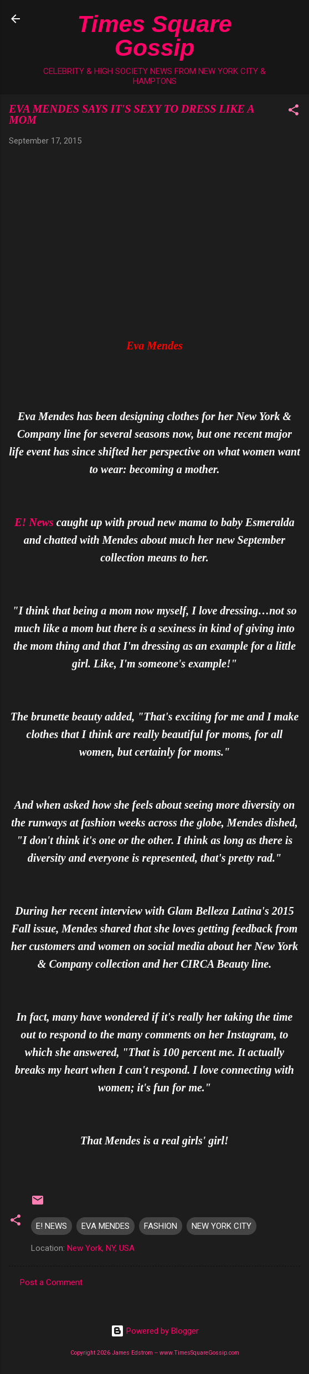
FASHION (160, 1226)
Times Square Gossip (155, 35)
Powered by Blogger (155, 1331)
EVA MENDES (105, 1226)
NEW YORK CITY (221, 1226)
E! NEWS (51, 1226)
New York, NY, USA (101, 1248)
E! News (34, 522)
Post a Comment (51, 1282)
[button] (293, 111)
